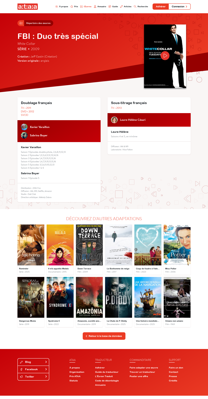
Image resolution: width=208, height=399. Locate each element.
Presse (173, 379)
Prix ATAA (75, 379)
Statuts (73, 384)
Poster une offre (139, 379)
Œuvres (78, 6)
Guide (107, 6)
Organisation (76, 375)
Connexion (178, 6)
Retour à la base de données (104, 339)
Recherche (136, 6)
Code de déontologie (107, 384)
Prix (65, 6)
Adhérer (157, 6)
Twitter (33, 379)
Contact (173, 375)
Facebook (33, 372)
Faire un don (176, 371)
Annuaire (92, 6)
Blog (33, 365)
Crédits (173, 384)
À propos (52, 6)
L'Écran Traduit (104, 379)
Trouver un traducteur (142, 375)
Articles (120, 6)
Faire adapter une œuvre (144, 371)
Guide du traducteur (106, 375)
